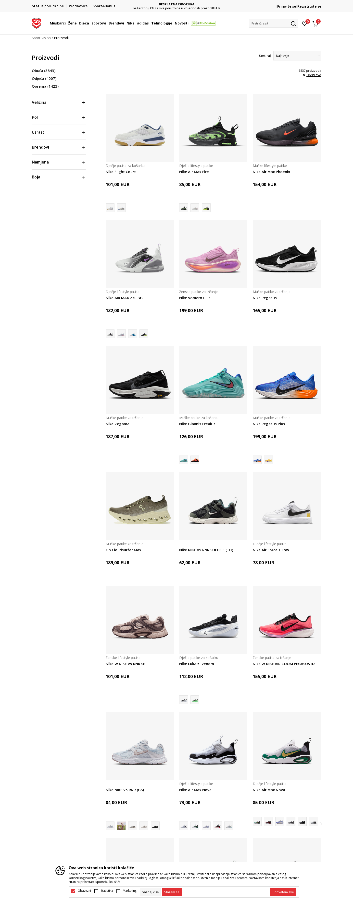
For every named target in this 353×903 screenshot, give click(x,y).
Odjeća (44, 78)
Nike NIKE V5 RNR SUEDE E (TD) (206, 549)
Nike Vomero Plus (195, 297)
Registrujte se (309, 6)
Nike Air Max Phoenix (271, 171)
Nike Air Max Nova (195, 789)
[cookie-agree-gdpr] (172, 892)
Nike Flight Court (121, 171)
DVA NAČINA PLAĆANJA (177, 4)
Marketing (130, 890)
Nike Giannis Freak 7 (197, 423)
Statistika (107, 890)
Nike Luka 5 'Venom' (197, 663)
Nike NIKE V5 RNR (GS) (125, 789)
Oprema (45, 86)
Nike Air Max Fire (194, 171)
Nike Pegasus (265, 297)
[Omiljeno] (305, 23)
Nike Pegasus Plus (269, 423)
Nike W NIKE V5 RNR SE (125, 663)
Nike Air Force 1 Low (271, 549)
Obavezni (84, 890)
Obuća (43, 70)
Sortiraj (265, 55)
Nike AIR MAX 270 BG (124, 297)
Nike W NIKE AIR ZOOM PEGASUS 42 (284, 663)
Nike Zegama (117, 423)
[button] (273, 23)
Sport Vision (41, 37)
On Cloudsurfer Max (123, 549)
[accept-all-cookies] (283, 892)
